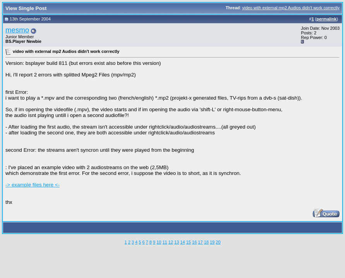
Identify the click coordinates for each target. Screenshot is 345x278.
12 (170, 242)
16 (194, 242)
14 (182, 242)
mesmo (17, 30)
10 (158, 242)
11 (164, 242)
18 (206, 242)
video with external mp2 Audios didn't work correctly (291, 7)
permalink (326, 19)
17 (200, 242)
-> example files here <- (32, 185)
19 (212, 242)
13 (176, 242)
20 (218, 242)
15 (188, 242)
